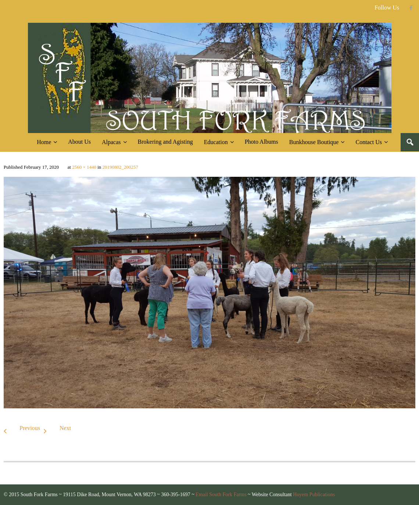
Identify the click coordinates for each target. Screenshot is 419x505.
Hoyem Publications (314, 494)
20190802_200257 (121, 167)
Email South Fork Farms (221, 494)
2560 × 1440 (84, 167)
